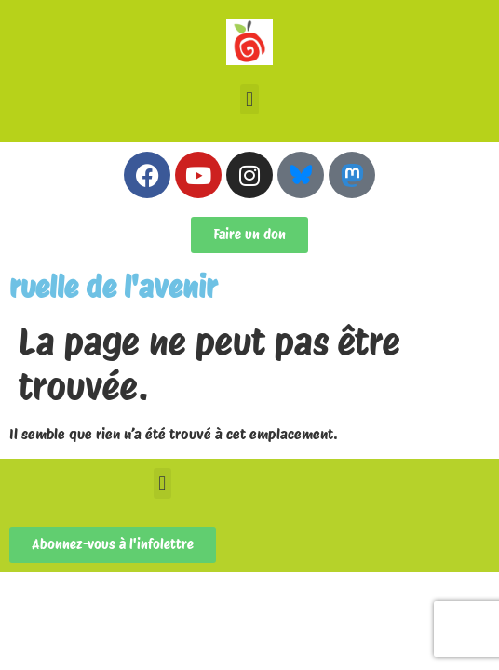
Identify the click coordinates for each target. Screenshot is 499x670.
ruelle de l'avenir (113, 287)
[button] (249, 99)
